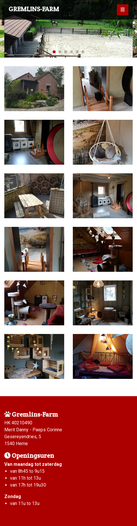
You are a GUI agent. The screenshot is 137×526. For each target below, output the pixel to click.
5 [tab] (77, 51)
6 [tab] (82, 51)
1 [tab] (54, 51)
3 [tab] (65, 51)
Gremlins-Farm (34, 9)
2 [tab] (59, 51)
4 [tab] (71, 51)
